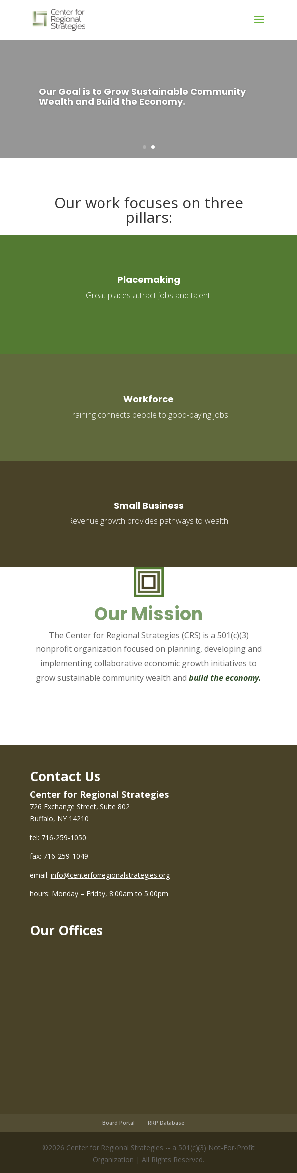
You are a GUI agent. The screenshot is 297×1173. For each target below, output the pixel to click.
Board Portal (118, 1122)
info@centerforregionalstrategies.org (110, 875)
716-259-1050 (63, 837)
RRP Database (166, 1122)
